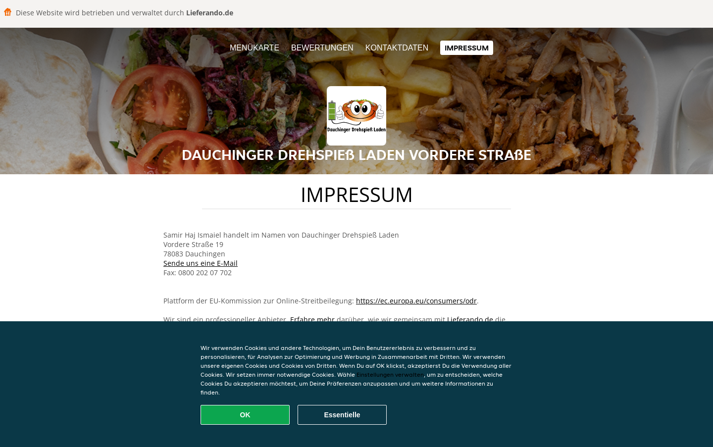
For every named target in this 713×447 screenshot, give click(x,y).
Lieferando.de (470, 319)
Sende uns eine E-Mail (200, 263)
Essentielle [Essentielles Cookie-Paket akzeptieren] (342, 415)
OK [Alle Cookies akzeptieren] (245, 415)
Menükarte (254, 48)
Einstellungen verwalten (390, 374)
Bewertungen (322, 48)
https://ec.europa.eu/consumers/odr (416, 300)
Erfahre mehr (312, 319)
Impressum (467, 48)
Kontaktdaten (396, 48)
